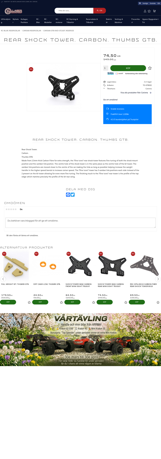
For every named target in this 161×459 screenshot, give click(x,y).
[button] (149, 11)
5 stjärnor (15, 209)
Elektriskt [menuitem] (109, 20)
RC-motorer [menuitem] (59, 20)
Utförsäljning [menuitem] (5, 20)
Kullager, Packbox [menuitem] (24, 20)
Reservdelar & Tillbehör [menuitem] (92, 20)
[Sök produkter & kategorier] (74, 10)
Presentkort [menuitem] (135, 20)
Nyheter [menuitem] (16, 20)
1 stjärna (6, 209)
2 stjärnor (9, 209)
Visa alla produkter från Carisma (134, 93)
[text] (127, 56)
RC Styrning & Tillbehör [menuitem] (72, 20)
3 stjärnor (11, 209)
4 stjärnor (13, 209)
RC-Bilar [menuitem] (38, 20)
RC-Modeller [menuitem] (48, 20)
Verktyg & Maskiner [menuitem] (119, 20)
